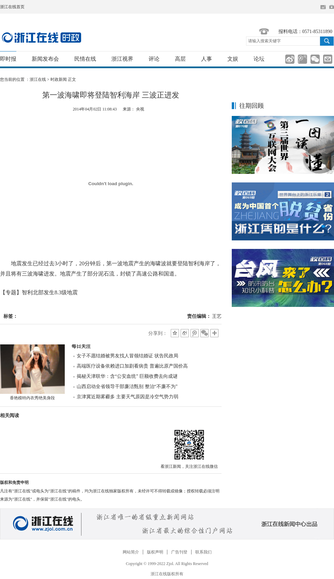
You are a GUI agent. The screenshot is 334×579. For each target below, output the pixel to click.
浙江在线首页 (12, 6)
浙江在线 (38, 79)
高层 (180, 59)
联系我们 (203, 552)
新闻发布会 (45, 59)
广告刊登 (179, 552)
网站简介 (131, 552)
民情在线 (85, 59)
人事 (206, 59)
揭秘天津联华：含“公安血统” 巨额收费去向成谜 (127, 376)
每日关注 (81, 346)
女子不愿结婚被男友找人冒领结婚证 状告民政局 (127, 355)
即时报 (8, 59)
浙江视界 (122, 59)
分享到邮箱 (327, 59)
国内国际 (41, 37)
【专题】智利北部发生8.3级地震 (39, 292)
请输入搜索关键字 (264, 41)
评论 (154, 59)
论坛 (259, 59)
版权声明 (155, 552)
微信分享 (189, 445)
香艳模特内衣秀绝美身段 (32, 398)
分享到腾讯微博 (302, 59)
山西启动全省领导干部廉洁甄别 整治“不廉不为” (127, 386)
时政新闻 (58, 79)
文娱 (232, 59)
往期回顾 (251, 105)
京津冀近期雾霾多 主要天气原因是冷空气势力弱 (127, 396)
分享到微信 (315, 59)
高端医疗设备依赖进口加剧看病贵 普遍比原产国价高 (132, 366)
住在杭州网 (323, 7)
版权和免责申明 (14, 482)
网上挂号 (331, 7)
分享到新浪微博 (289, 59)
